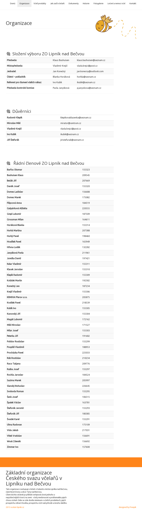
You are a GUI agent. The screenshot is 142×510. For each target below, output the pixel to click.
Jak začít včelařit (57, 3)
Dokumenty (74, 3)
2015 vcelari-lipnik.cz (15, 507)
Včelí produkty (40, 3)
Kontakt (133, 3)
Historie (86, 3)
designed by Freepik (127, 507)
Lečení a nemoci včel (116, 3)
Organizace (24, 3)
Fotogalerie (98, 3)
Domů (12, 3)
